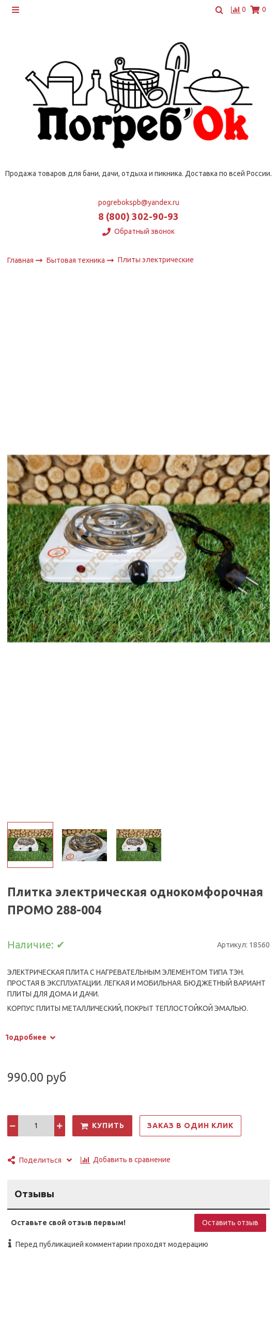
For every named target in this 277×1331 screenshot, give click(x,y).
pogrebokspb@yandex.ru (138, 202)
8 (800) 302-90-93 (138, 216)
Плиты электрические (156, 260)
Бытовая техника (76, 260)
